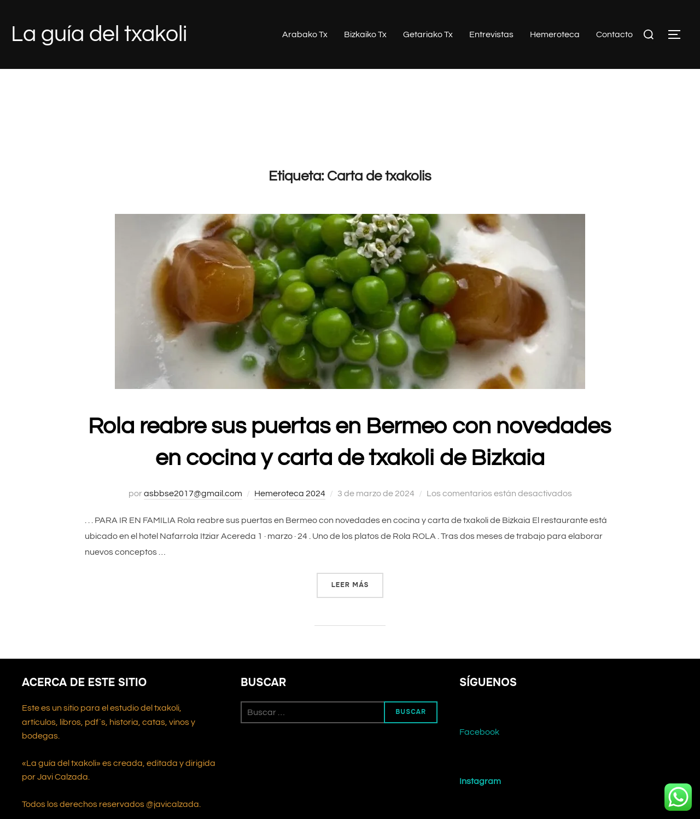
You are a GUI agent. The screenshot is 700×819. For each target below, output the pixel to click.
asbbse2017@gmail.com (193, 493)
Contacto (614, 34)
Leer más (357, 584)
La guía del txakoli (99, 34)
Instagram (480, 781)
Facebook (479, 732)
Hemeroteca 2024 (289, 493)
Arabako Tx (305, 34)
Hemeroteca (555, 34)
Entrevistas (491, 34)
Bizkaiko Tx (365, 34)
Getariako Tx (428, 34)
